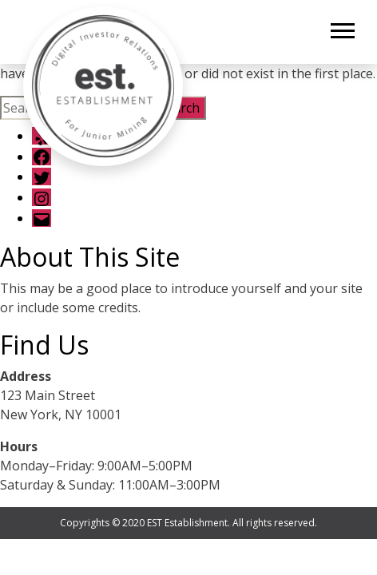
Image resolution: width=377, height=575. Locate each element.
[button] (341, 27)
